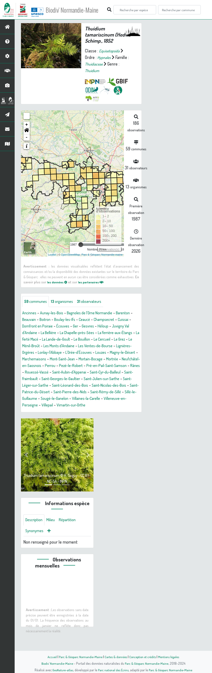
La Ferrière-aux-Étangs (64, 339)
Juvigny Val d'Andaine (74, 333)
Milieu (54, 534)
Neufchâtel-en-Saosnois (43, 372)
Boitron (67, 320)
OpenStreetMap (70, 254)
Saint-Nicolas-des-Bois (61, 399)
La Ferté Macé (99, 339)
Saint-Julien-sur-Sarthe (42, 392)
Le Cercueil (67, 346)
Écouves (110, 326)
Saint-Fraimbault (76, 385)
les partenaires (95, 282)
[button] (26, 131)
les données (58, 282)
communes (37, 301)
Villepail (28, 418)
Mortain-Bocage (99, 366)
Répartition (71, 534)
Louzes (93, 359)
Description (35, 534)
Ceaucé (112, 320)
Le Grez (87, 346)
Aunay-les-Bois (55, 313)
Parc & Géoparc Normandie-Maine (78, 656)
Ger (125, 326)
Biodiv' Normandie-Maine (80, 10)
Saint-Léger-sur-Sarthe (87, 392)
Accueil (48, 656)
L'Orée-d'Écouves (68, 359)
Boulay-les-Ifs (90, 320)
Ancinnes (30, 313)
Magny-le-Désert (117, 359)
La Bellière (106, 333)
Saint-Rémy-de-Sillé (70, 405)
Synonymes (35, 545)
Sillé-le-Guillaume (107, 405)
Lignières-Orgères (113, 353)
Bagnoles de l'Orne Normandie (98, 313)
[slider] (80, 244)
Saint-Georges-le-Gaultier (115, 385)
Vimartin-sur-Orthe (55, 418)
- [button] (26, 137)
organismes (65, 301)
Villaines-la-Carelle (61, 412)
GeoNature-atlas (60, 670)
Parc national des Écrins (112, 670)
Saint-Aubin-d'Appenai (114, 379)
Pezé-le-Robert (97, 372)
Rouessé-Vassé (77, 379)
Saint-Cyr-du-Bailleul (40, 385)
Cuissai (55, 326)
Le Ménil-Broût (109, 346)
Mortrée (124, 366)
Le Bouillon (44, 346)
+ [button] (26, 125)
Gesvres (29, 333)
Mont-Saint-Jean (67, 366)
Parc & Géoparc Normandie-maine (102, 254)
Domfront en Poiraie (82, 326)
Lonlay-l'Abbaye (36, 359)
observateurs (96, 301)
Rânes (55, 379)
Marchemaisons (35, 366)
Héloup (46, 333)
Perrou (74, 372)
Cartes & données (116, 656)
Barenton (30, 320)
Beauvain (50, 320)
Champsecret (34, 326)
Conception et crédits (144, 656)
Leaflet (52, 254)
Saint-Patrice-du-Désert (105, 399)
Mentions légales (172, 656)
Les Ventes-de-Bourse (74, 353)
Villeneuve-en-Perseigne (102, 412)
